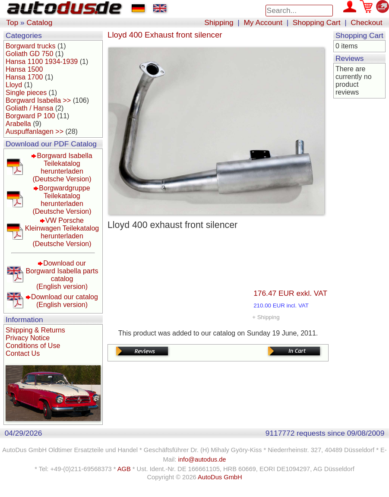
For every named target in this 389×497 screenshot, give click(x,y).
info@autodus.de (202, 459)
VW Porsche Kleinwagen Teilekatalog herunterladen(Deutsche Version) (62, 232)
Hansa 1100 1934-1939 (42, 61)
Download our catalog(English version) (64, 300)
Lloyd (14, 85)
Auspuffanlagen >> (34, 131)
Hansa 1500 (24, 69)
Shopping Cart (317, 22)
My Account (263, 22)
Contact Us (23, 353)
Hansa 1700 (24, 77)
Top (12, 22)
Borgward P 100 (30, 116)
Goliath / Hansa (29, 108)
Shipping (218, 22)
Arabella (18, 123)
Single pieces (26, 92)
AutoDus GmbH (220, 477)
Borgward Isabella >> (38, 100)
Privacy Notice (28, 338)
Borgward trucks (31, 46)
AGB (124, 468)
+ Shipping (265, 317)
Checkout (366, 22)
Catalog (40, 22)
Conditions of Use (33, 345)
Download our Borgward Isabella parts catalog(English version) (61, 275)
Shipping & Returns (35, 330)
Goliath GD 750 (29, 53)
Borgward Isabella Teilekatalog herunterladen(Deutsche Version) (62, 167)
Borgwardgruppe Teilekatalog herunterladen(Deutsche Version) (61, 199)
